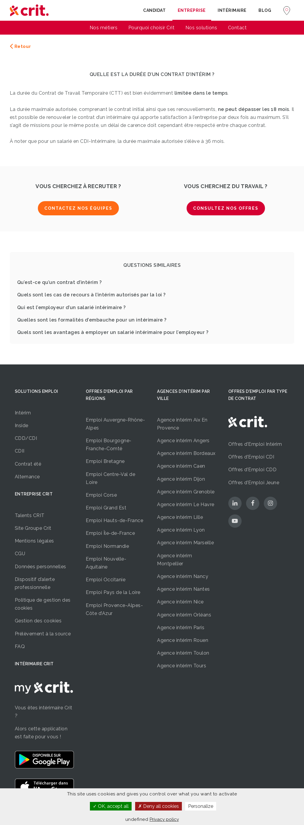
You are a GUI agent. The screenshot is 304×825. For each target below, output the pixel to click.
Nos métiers (104, 27)
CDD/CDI (26, 438)
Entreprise (192, 10)
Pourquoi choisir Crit (151, 27)
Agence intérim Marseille (185, 542)
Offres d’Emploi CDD (252, 469)
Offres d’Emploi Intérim (255, 444)
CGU (20, 553)
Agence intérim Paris (180, 627)
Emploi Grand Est (106, 508)
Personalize (200, 806)
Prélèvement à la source (43, 634)
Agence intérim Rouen (182, 640)
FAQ (20, 646)
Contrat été (28, 464)
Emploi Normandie (107, 546)
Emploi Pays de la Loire (113, 592)
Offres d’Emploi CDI (251, 457)
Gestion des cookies (38, 621)
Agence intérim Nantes (183, 589)
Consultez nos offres (225, 208)
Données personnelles (40, 566)
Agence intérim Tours (181, 666)
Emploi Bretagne (105, 461)
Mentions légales (34, 541)
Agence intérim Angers (183, 440)
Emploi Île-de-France (110, 533)
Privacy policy (164, 819)
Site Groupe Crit (33, 528)
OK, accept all (111, 806)
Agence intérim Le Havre (185, 504)
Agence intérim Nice (180, 602)
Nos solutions (201, 27)
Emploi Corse (101, 495)
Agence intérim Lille (180, 517)
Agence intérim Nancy (182, 576)
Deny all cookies (158, 806)
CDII (20, 451)
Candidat (154, 10)
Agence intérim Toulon (183, 653)
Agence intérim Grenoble (186, 492)
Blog (264, 10)
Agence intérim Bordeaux (186, 453)
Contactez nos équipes (78, 208)
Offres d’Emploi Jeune (253, 482)
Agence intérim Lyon (181, 530)
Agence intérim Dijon (181, 479)
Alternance (27, 476)
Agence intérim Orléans (184, 615)
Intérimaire (232, 10)
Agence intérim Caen (181, 466)
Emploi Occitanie (105, 579)
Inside (21, 425)
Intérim (23, 413)
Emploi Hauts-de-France (114, 520)
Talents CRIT (30, 515)
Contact (237, 27)
